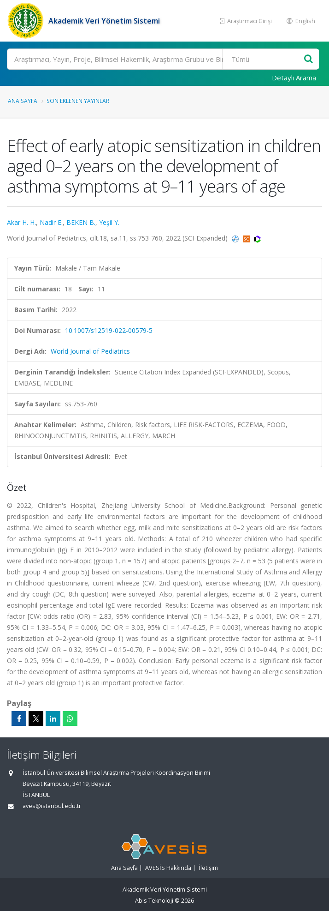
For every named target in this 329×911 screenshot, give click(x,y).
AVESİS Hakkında (168, 868)
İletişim (208, 868)
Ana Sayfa (22, 100)
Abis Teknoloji (154, 901)
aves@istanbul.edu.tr (52, 806)
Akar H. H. (21, 222)
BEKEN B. (80, 222)
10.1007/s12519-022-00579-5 (109, 330)
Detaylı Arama (294, 77)
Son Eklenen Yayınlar (78, 100)
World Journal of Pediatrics (90, 351)
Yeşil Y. (109, 222)
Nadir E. (51, 222)
